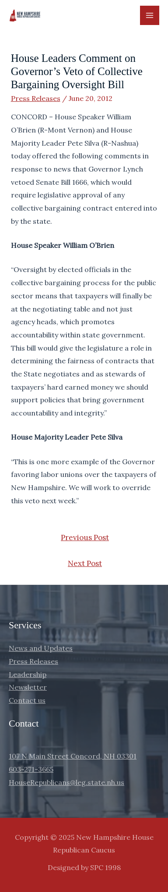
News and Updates (41, 648)
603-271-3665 (31, 769)
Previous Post (85, 537)
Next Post (85, 563)
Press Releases (35, 98)
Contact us (27, 700)
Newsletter (28, 687)
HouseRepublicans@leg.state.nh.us (66, 782)
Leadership (27, 674)
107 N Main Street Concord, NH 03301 (72, 756)
